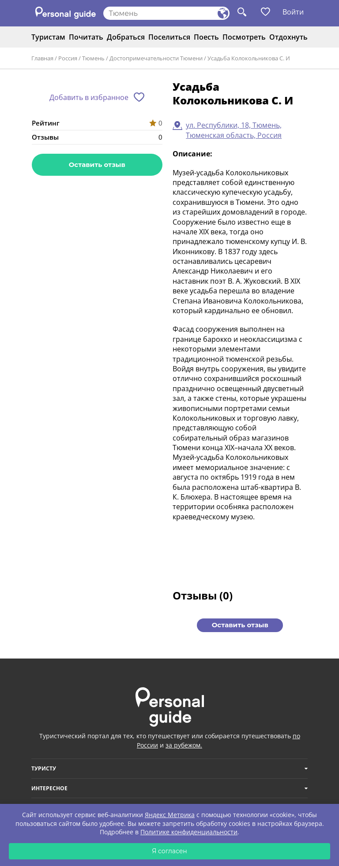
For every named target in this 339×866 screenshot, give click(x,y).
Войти (293, 12)
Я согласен (169, 851)
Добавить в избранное (88, 97)
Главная (42, 58)
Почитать (86, 37)
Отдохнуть (288, 37)
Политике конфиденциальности (188, 832)
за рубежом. (184, 745)
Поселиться (169, 37)
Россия (67, 58)
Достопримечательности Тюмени (156, 58)
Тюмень (93, 58)
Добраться (126, 37)
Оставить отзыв (97, 164)
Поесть (206, 37)
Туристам (48, 37)
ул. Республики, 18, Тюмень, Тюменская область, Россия (234, 130)
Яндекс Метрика (170, 814)
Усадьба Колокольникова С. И (248, 58)
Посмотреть (244, 37)
